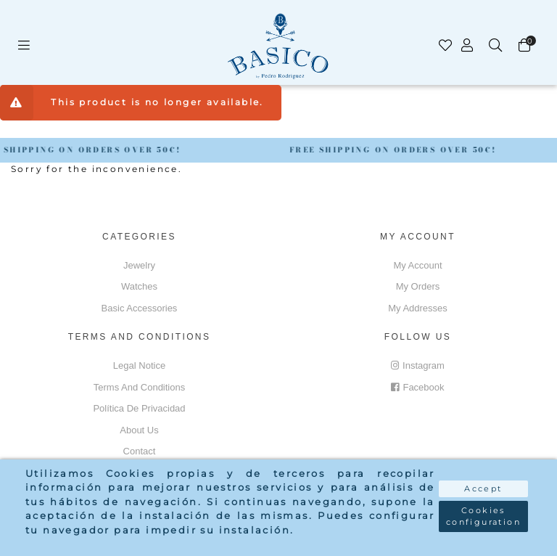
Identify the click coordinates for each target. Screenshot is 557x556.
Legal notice (139, 365)
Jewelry (139, 265)
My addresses (417, 308)
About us (139, 430)
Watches (139, 286)
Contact (139, 451)
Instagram (418, 365)
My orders (418, 286)
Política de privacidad (139, 408)
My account (417, 265)
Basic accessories (140, 308)
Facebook (417, 387)
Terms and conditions (139, 387)
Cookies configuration (483, 516)
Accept (483, 488)
